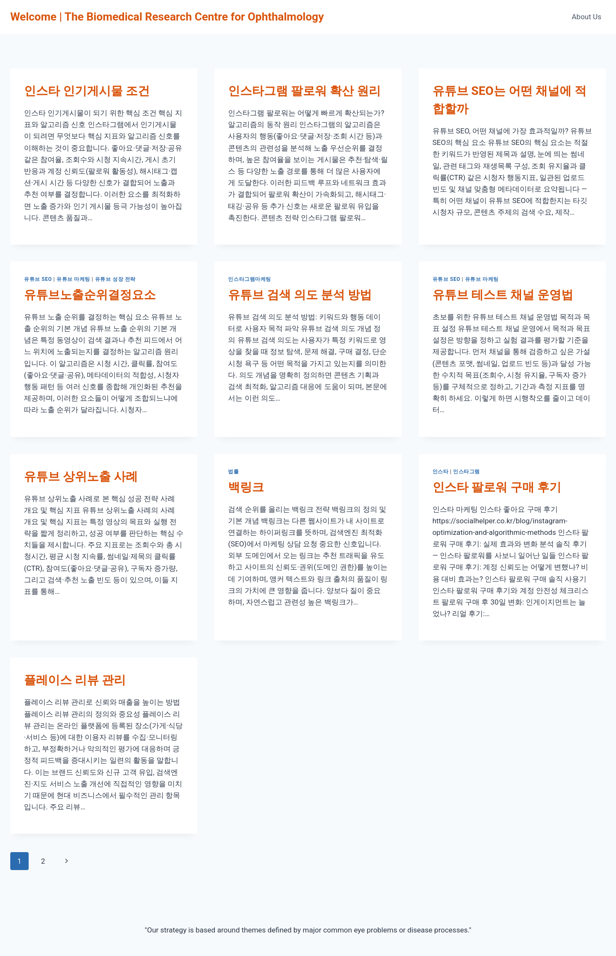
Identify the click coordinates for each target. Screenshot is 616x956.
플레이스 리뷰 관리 (75, 680)
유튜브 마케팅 (73, 279)
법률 (233, 472)
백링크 (246, 487)
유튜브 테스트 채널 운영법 (502, 295)
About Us (586, 16)
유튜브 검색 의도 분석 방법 (300, 295)
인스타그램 (466, 472)
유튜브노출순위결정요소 (90, 295)
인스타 (440, 472)
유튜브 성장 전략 (115, 279)
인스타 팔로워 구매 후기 (496, 487)
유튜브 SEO (38, 279)
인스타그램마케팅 (249, 279)
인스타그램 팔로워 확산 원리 (304, 91)
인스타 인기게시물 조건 (87, 91)
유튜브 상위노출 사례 (81, 476)
